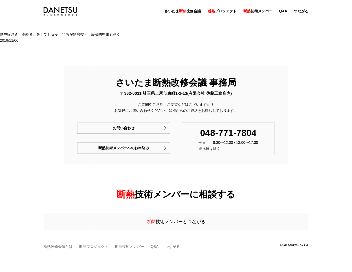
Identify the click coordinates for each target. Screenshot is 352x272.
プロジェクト (222, 11)
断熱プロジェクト (93, 246)
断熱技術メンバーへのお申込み (123, 148)
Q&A (283, 11)
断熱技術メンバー (129, 246)
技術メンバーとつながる (176, 221)
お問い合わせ (124, 128)
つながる (301, 11)
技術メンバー (257, 11)
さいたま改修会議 (183, 11)
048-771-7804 (228, 133)
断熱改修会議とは (58, 246)
